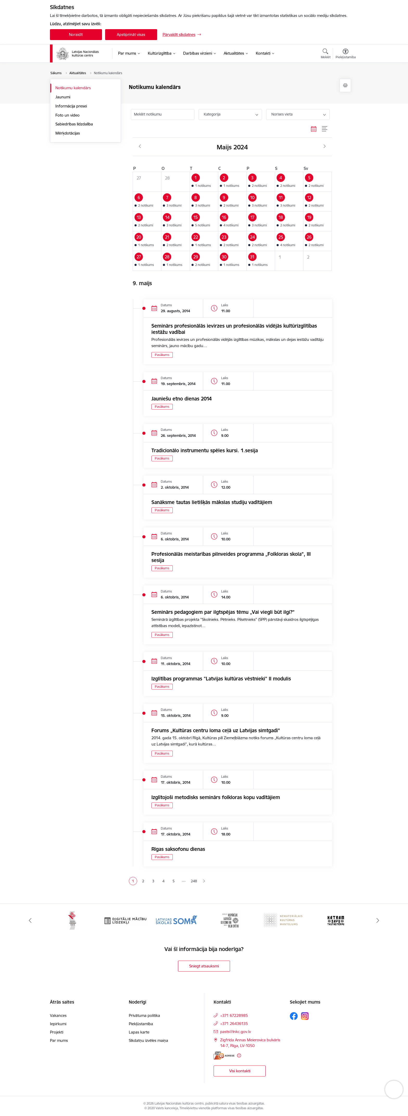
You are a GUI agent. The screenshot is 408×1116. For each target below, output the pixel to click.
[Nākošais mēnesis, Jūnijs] (325, 146)
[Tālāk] (378, 920)
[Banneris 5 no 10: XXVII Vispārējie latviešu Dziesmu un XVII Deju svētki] (230, 920)
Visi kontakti (239, 1070)
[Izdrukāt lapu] (345, 85)
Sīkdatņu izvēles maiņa (148, 1040)
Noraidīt (76, 34)
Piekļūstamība (141, 1023)
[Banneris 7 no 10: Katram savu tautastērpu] (336, 920)
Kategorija (212, 114)
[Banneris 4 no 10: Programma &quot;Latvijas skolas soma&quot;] (177, 920)
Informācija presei (71, 106)
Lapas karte (139, 1032)
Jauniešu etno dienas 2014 (181, 399)
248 (194, 881)
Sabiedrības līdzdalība (74, 124)
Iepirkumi (58, 1023)
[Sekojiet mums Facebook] (294, 1016)
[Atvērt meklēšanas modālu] (325, 54)
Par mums (59, 1040)
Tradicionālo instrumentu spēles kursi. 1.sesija (204, 450)
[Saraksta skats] (325, 129)
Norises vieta (281, 114)
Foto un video (67, 115)
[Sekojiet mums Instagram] (305, 1016)
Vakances (58, 1015)
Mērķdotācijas (67, 133)
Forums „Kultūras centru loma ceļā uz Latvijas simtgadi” (215, 730)
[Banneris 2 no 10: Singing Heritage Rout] (72, 920)
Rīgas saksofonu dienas (178, 849)
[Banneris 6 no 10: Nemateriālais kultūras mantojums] (283, 920)
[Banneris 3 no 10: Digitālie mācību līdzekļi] (125, 920)
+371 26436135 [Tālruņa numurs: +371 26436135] (234, 1023)
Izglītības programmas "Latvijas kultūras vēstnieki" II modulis (221, 678)
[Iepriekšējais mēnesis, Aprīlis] (140, 146)
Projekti (56, 1032)
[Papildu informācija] (239, 1055)
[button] (204, 182)
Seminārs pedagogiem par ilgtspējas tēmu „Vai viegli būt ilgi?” (223, 612)
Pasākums (162, 355)
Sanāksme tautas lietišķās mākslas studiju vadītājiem (211, 502)
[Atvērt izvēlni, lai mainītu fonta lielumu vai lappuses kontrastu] (345, 54)
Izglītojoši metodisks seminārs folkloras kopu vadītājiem (215, 797)
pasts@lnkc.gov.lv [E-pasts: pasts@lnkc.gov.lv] (235, 1031)
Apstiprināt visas (131, 34)
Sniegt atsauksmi (204, 966)
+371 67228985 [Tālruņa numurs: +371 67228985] (234, 1015)
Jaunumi (62, 96)
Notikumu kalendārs (73, 87)
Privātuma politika (144, 1015)
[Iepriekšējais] (30, 920)
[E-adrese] (224, 1055)
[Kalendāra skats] (314, 129)
